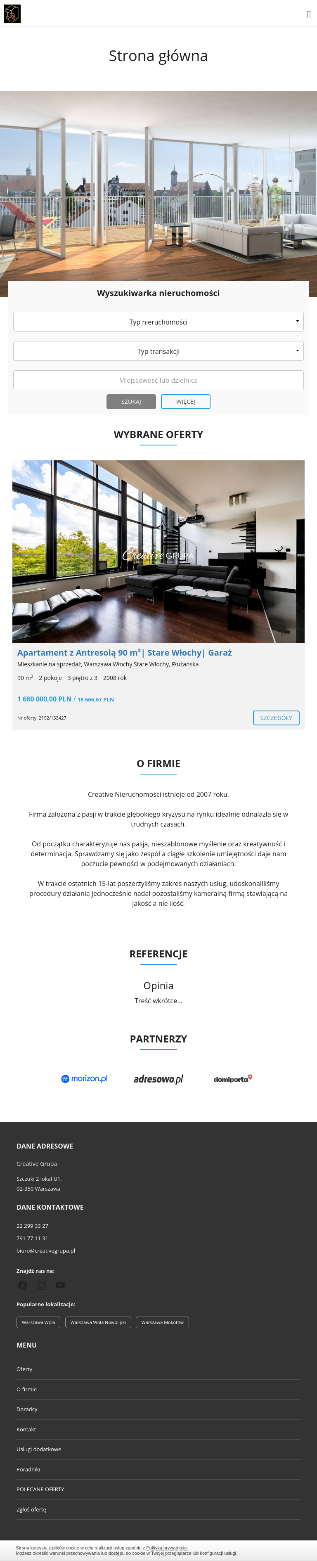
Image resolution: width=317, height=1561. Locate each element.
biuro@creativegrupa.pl (46, 1250)
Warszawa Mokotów (162, 1322)
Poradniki (28, 1469)
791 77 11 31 (32, 1238)
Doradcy (27, 1409)
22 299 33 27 (32, 1225)
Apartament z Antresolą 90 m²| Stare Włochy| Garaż (124, 652)
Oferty (24, 1369)
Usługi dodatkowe (39, 1449)
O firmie (27, 1389)
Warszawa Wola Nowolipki (98, 1322)
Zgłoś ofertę (31, 1509)
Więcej (185, 401)
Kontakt (26, 1429)
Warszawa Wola (38, 1322)
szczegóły (276, 718)
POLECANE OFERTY (40, 1489)
